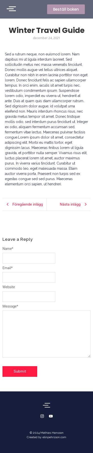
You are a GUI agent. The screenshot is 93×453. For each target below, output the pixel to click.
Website (8, 287)
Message (10, 306)
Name (7, 248)
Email (7, 268)
